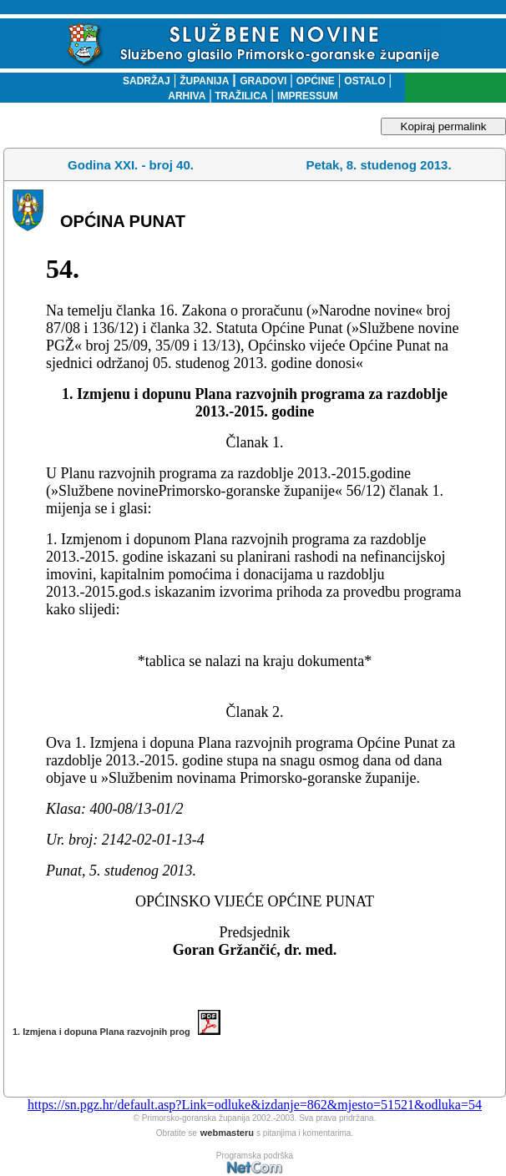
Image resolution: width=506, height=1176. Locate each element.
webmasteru (227, 1133)
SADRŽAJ (142, 81)
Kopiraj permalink (444, 126)
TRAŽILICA (240, 96)
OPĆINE (315, 81)
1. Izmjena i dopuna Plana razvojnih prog (116, 1032)
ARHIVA (186, 96)
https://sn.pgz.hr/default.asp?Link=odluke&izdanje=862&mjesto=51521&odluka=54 (255, 1105)
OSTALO (364, 81)
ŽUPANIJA (204, 81)
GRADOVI (263, 81)
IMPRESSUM (307, 96)
